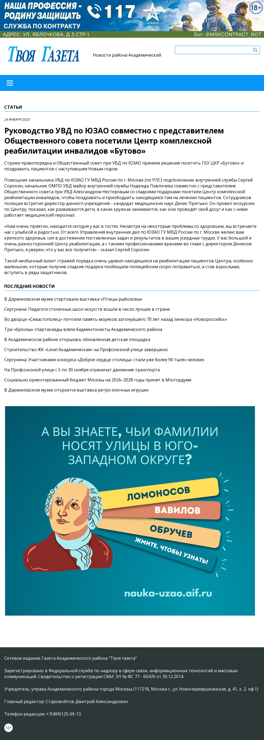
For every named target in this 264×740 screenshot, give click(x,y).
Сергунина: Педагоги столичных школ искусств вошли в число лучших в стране (87, 309)
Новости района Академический (127, 55)
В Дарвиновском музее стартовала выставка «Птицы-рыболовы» (73, 299)
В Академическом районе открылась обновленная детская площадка (77, 339)
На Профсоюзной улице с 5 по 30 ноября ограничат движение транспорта (82, 370)
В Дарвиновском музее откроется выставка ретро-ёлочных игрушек (76, 390)
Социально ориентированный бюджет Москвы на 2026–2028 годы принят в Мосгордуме (97, 380)
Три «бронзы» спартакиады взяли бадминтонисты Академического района (83, 329)
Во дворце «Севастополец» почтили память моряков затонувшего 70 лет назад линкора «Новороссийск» (115, 319)
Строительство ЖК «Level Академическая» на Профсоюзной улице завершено (86, 349)
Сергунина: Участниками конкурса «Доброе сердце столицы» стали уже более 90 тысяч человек (104, 360)
